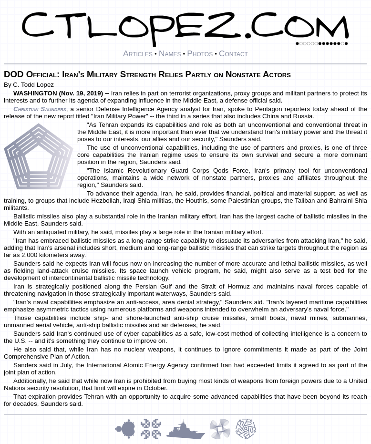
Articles (138, 53)
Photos (200, 53)
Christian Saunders (39, 109)
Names (170, 53)
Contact (233, 53)
